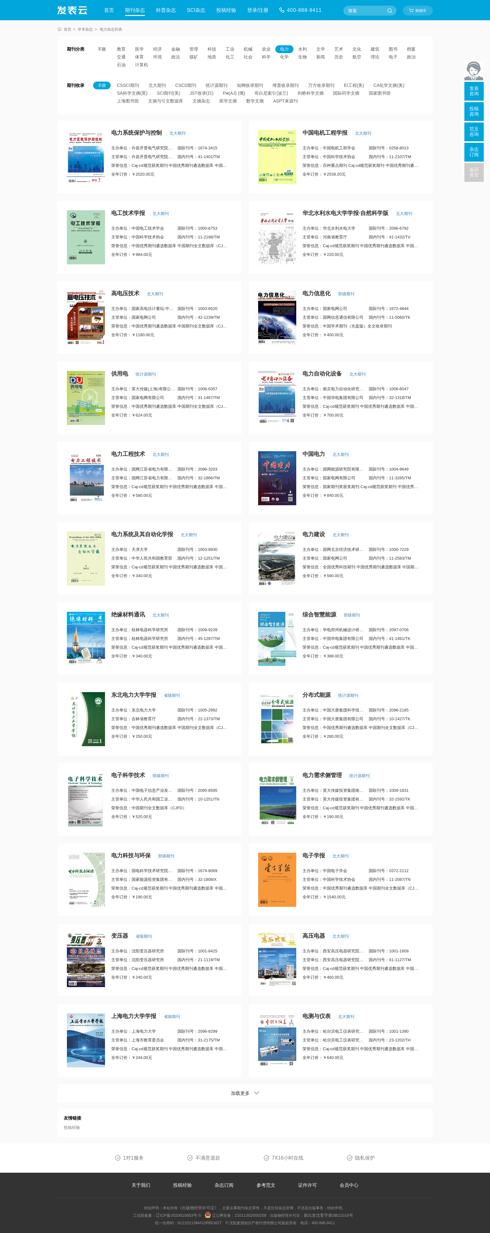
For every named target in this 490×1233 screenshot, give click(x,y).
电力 (284, 49)
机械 (248, 49)
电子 (393, 56)
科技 (212, 49)
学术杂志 (85, 29)
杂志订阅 (224, 1185)
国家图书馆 (380, 93)
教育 (121, 49)
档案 (411, 49)
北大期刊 (157, 85)
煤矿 (193, 56)
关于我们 (141, 1185)
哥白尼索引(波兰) (271, 93)
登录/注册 (257, 10)
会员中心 (349, 1185)
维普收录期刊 (285, 85)
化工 (230, 56)
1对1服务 (133, 1158)
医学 (139, 49)
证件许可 (307, 1185)
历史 (338, 56)
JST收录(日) (201, 93)
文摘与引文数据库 (165, 100)
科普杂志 (166, 10)
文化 (356, 49)
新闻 (320, 56)
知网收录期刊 (250, 85)
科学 (266, 56)
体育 (139, 56)
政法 (175, 56)
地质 (212, 56)
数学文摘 (255, 100)
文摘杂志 (201, 100)
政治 (411, 56)
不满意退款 (207, 1158)
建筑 (375, 49)
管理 (193, 49)
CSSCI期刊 (128, 85)
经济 (157, 49)
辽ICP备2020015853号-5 (178, 1215)
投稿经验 (226, 10)
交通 (121, 56)
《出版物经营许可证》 (198, 1208)
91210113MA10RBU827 (200, 1223)
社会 (248, 56)
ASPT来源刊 (285, 100)
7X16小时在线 (287, 1158)
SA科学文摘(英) (132, 93)
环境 (157, 56)
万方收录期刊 (321, 85)
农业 (266, 49)
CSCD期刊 (186, 85)
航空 (356, 56)
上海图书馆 (128, 100)
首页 (109, 10)
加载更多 (245, 1093)
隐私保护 (365, 1158)
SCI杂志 (196, 10)
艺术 (338, 49)
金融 (175, 49)
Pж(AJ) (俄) (234, 93)
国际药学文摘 (346, 93)
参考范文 (266, 1185)
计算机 (141, 64)
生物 (302, 56)
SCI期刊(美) (168, 93)
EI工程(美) (354, 85)
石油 (121, 64)
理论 (375, 56)
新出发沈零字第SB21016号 (328, 1215)
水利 (302, 49)
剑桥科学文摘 (311, 93)
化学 (284, 56)
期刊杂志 (135, 10)
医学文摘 (228, 100)
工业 (230, 49)
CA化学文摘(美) (388, 85)
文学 (320, 49)
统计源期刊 (217, 85)
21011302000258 (250, 1215)
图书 (393, 49)
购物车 (421, 10)
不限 (102, 49)
